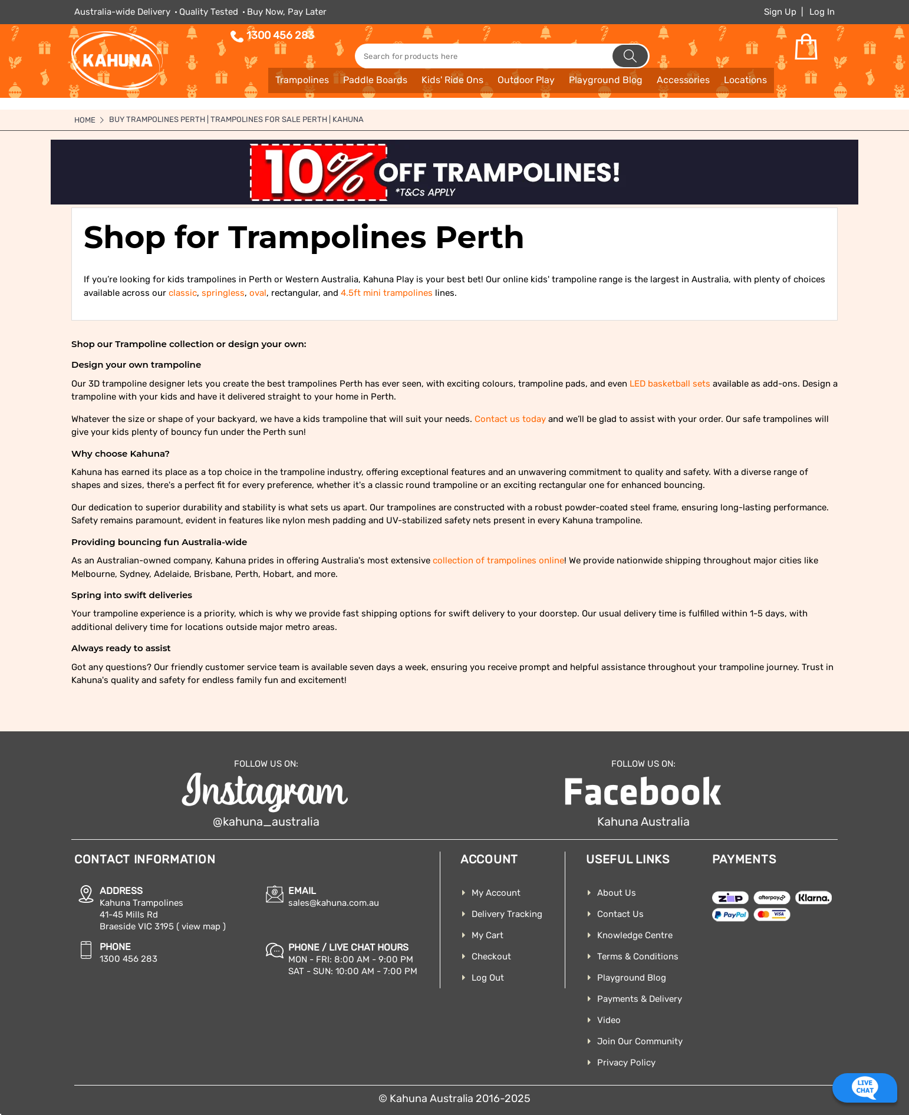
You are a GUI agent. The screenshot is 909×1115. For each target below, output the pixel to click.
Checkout (491, 956)
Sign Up (780, 11)
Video (609, 1020)
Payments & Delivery (639, 999)
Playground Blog (631, 977)
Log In (822, 11)
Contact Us (620, 914)
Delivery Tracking (507, 914)
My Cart (487, 935)
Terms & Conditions (638, 956)
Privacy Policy (626, 1062)
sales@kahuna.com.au (333, 903)
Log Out (488, 977)
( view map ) (201, 926)
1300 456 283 (280, 35)
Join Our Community (640, 1041)
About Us (616, 893)
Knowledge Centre (635, 935)
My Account (496, 893)
